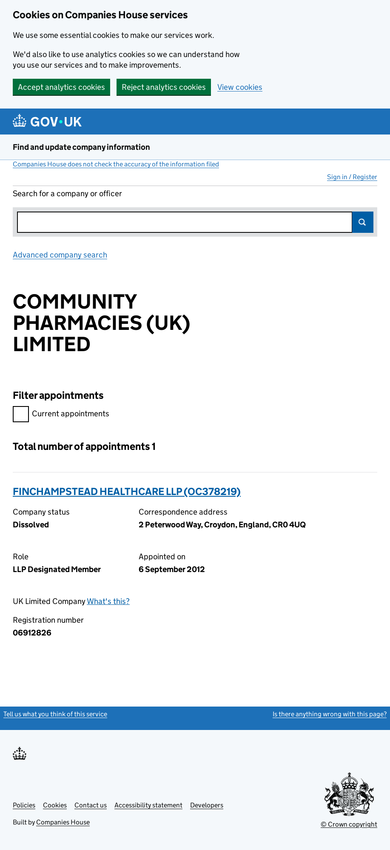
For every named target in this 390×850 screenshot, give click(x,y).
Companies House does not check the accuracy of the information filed (116, 164)
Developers (206, 805)
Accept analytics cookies (61, 87)
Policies (24, 805)
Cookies (55, 805)
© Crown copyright (349, 824)
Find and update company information (81, 147)
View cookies (239, 87)
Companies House (63, 822)
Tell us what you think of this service (55, 714)
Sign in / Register (352, 177)
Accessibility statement (148, 805)
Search (362, 222)
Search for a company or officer (67, 193)
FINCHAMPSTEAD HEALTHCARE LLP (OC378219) (127, 491)
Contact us (90, 805)
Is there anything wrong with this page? (330, 714)
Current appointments (61, 415)
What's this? (108, 601)
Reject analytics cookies (164, 87)
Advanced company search (60, 255)
